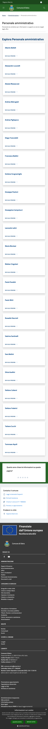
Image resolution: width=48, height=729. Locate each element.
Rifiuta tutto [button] (31, 722)
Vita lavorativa (5, 593)
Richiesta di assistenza (8, 688)
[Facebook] (4, 557)
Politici (3, 575)
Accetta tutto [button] (17, 722)
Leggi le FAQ (5, 686)
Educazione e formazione (9, 609)
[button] (24, 726)
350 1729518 (32, 670)
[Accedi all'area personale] (41, 2)
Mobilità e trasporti (7, 599)
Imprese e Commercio (7, 595)
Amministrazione (13, 15)
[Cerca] (44, 8)
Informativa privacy (7, 702)
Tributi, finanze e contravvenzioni (11, 613)
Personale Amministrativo (9, 577)
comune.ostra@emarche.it (12, 666)
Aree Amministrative (7, 568)
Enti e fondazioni (6, 573)
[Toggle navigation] (3, 8)
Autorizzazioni (5, 619)
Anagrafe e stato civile (8, 588)
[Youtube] (9, 557)
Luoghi (3, 642)
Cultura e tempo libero (8, 591)
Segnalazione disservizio (8, 684)
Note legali (4, 704)
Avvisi (3, 633)
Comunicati (4, 631)
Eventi (3, 644)
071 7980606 (16, 668)
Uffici (2, 570)
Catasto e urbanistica (7, 597)
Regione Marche (7, 2)
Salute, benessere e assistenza (10, 617)
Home (4, 15)
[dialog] (24, 718)
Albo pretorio (5, 700)
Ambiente (4, 615)
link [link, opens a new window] (41, 718)
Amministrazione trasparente (10, 698)
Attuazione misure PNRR (8, 706)
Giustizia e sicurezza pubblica (10, 611)
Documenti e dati (6, 579)
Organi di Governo (6, 566)
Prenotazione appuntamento (10, 682)
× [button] (46, 709)
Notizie (3, 629)
